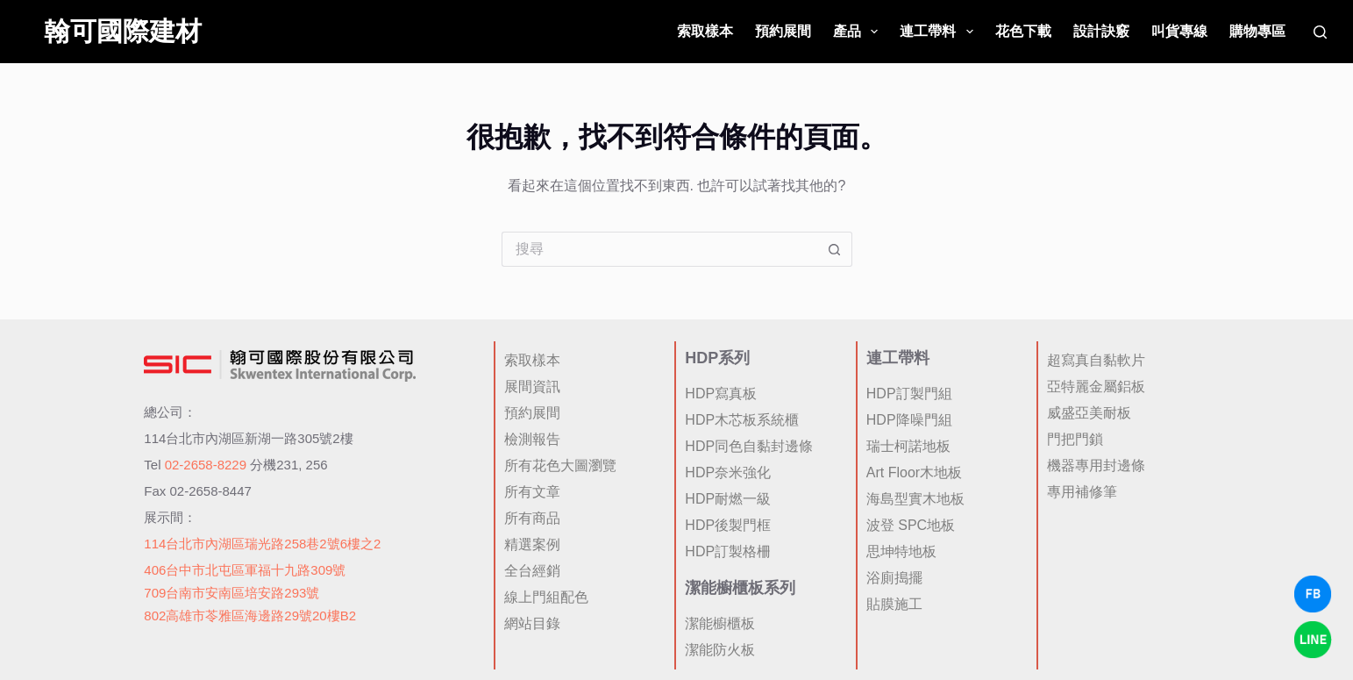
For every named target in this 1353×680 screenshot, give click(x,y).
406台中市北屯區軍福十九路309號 (244, 569)
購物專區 (1257, 31)
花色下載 (1023, 31)
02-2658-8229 (205, 464)
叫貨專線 (1179, 31)
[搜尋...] (659, 249)
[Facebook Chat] (1312, 594)
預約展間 (783, 31)
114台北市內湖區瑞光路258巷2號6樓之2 (262, 543)
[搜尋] (1320, 32)
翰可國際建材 (123, 31)
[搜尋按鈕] (834, 249)
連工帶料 (939, 31)
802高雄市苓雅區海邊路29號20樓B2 (250, 615)
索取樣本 (705, 31)
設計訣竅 (1101, 31)
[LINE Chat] (1312, 639)
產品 (859, 31)
